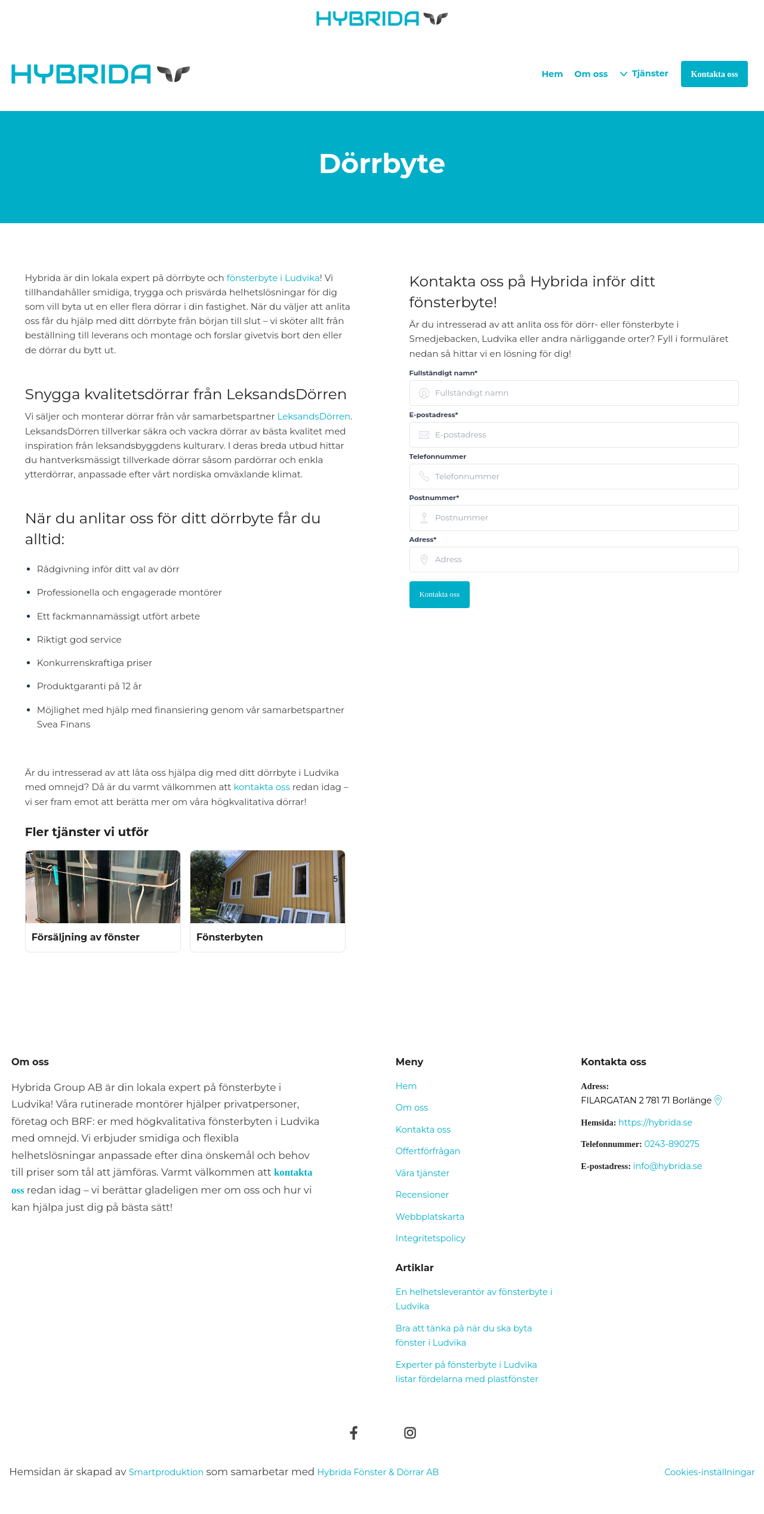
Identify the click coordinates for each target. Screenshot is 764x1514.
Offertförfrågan (428, 1151)
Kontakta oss (440, 594)
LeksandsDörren (314, 416)
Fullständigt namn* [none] (443, 373)
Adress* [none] (423, 539)
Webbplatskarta (430, 1216)
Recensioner (422, 1194)
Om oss (591, 74)
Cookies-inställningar (702, 1472)
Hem (552, 74)
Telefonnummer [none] (438, 456)
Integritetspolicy (431, 1238)
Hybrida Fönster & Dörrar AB (400, 1472)
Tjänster (650, 73)
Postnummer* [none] (434, 498)
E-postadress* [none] (433, 415)
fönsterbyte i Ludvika (274, 277)
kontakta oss (262, 787)
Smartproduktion (172, 1472)
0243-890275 (671, 1144)
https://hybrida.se (655, 1122)
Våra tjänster (422, 1173)
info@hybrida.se (668, 1166)
